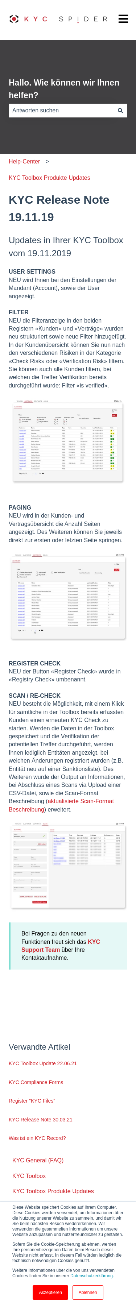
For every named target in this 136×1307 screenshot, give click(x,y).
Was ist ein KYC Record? (37, 1138)
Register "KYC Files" (32, 1101)
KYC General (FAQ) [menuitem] (37, 1160)
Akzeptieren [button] (50, 1292)
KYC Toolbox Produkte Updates (49, 178)
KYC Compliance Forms (36, 1082)
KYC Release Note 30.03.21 (41, 1120)
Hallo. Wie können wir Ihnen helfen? (64, 89)
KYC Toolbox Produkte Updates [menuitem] (53, 1191)
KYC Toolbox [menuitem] (29, 1176)
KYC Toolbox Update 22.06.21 (43, 1063)
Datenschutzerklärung (91, 1275)
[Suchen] (120, 110)
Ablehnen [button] (88, 1292)
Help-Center (24, 161)
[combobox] (61, 110)
